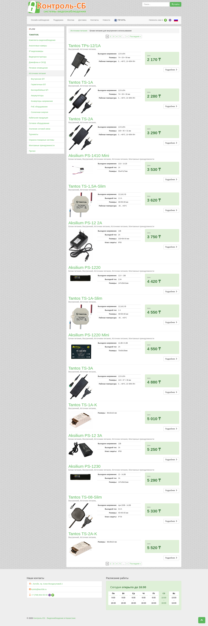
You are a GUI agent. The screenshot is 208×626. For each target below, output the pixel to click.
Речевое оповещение (38, 68)
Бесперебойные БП (39, 90)
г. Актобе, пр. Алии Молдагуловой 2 (46, 584)
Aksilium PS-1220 (84, 267)
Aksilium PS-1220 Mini (88, 335)
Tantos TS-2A (80, 119)
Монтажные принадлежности (42, 145)
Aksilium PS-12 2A (85, 223)
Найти (176, 4)
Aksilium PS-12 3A (85, 435)
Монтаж (70, 20)
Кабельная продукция (38, 118)
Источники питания (37, 73)
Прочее (32, 151)
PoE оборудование (39, 107)
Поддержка (58, 20)
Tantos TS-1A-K (82, 405)
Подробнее (171, 70)
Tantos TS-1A (80, 82)
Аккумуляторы (37, 95)
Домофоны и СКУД (37, 62)
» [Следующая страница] (127, 36)
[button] (201, 620)
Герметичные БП (38, 84)
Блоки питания (74, 159)
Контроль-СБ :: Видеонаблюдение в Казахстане (54, 618)
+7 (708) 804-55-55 (39, 595)
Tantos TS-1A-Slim (85, 298)
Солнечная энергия (39, 112)
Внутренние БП (38, 79)
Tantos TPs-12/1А (84, 45)
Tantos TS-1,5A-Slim (87, 186)
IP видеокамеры (36, 51)
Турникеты (33, 134)
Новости (106, 20)
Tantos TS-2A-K (82, 534)
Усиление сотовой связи (39, 129)
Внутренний (73, 49)
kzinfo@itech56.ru (38, 589)
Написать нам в (156, 20)
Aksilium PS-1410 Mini (88, 155)
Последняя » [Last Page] (135, 36)
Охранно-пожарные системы (41, 140)
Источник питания (88, 49)
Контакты (95, 20)
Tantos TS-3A (80, 368)
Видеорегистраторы (38, 57)
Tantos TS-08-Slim (85, 497)
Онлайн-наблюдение (40, 20)
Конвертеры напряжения (42, 101)
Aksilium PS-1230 (84, 466)
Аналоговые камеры (38, 46)
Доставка (82, 20)
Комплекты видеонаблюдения (42, 40)
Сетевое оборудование (39, 123)
